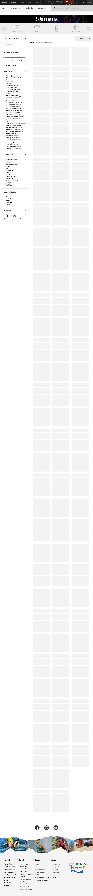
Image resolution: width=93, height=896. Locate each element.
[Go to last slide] (4, 29)
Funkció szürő (15, 71)
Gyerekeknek (8, 82)
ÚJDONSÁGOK (8, 864)
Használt (13, 2)
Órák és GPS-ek (14, 13)
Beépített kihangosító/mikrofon (14, 108)
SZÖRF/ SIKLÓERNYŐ (11, 180)
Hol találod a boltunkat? (27, 874)
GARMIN (7, 198)
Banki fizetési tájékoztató (24, 865)
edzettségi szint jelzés (11, 135)
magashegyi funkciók (11, 143)
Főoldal (5, 13)
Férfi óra (7, 83)
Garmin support (41, 869)
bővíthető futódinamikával (12, 125)
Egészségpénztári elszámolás (25, 880)
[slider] (4, 57)
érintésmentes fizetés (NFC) (13, 97)
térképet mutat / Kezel (11, 145)
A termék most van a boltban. (13, 219)
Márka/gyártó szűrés (15, 192)
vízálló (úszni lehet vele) (12, 89)
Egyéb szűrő (15, 210)
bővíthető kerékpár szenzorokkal (14, 124)
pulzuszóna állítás (10, 133)
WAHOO (7, 204)
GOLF (6, 169)
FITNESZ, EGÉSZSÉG (11, 165)
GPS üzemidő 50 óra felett (12, 106)
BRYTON (7, 197)
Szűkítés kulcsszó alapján (15, 39)
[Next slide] (89, 29)
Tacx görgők (7, 882)
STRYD (6, 880)
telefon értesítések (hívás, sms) (14, 127)
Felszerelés (56, 872)
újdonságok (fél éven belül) (12, 217)
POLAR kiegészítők (9, 877)
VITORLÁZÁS (9, 186)
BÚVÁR (7, 163)
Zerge (53, 859)
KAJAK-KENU (8, 171)
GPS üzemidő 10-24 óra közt (13, 103)
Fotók (54, 877)
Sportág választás (15, 155)
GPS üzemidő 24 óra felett (12, 104)
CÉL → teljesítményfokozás (13, 76)
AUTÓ (6, 161)
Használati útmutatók (43, 877)
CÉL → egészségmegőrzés (12, 78)
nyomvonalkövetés (10, 141)
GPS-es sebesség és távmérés (13, 112)
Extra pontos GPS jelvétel (12, 114)
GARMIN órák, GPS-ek (10, 867)
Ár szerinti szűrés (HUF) (15, 52)
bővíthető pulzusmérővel (12, 118)
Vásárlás (22, 859)
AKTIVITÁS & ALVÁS (10, 159)
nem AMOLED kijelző (11, 95)
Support (38, 859)
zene (6, 99)
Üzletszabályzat (25, 869)
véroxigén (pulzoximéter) (12, 139)
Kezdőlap (5, 8)
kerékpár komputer (10, 87)
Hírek (37, 2)
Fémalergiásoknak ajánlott (12, 146)
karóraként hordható (11, 85)
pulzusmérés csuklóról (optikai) (14, 116)
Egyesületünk (56, 875)
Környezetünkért (57, 867)
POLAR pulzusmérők (10, 875)
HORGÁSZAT (8, 178)
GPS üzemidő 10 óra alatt (12, 101)
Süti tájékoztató (24, 886)
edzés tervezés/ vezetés (12, 137)
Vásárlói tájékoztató (42, 880)
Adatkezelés (24, 884)
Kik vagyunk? (56, 869)
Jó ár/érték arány (10, 65)
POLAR (7, 200)
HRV (6, 120)
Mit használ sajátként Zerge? (13, 148)
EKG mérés (8, 122)
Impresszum (56, 864)
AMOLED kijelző (9, 93)
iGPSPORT (8, 202)
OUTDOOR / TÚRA (10, 176)
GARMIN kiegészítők (10, 869)
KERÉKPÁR (8, 172)
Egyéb (32, 42)
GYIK (38, 875)
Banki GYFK (23, 871)
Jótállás (22, 876)
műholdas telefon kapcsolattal (13, 131)
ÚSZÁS (7, 184)
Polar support (40, 867)
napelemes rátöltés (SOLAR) (13, 110)
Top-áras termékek (10, 215)
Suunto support (41, 872)
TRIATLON (8, 182)
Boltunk (22, 2)
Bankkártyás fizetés (26, 889)
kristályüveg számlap (11, 91)
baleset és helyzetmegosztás (13, 129)
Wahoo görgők (8, 885)
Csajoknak (8, 80)
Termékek (6, 859)
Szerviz (30, 2)
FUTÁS (7, 167)
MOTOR (7, 174)
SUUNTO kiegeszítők (10, 872)
